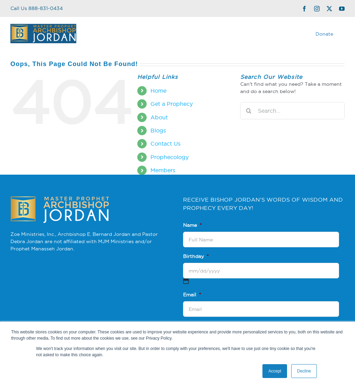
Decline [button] (304, 371)
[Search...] (292, 110)
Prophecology (169, 157)
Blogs (158, 130)
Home (158, 90)
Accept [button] (274, 371)
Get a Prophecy (171, 104)
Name (192, 225)
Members (162, 170)
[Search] (249, 110)
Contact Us (165, 143)
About (159, 117)
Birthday (196, 256)
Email (192, 294)
